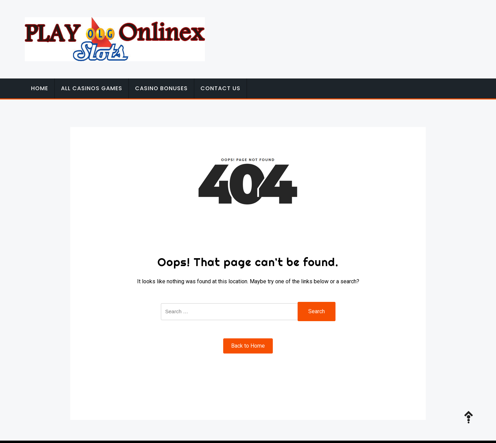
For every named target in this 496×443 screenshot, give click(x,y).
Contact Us (220, 88)
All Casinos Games (91, 88)
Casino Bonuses (161, 88)
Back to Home (248, 345)
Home (39, 88)
